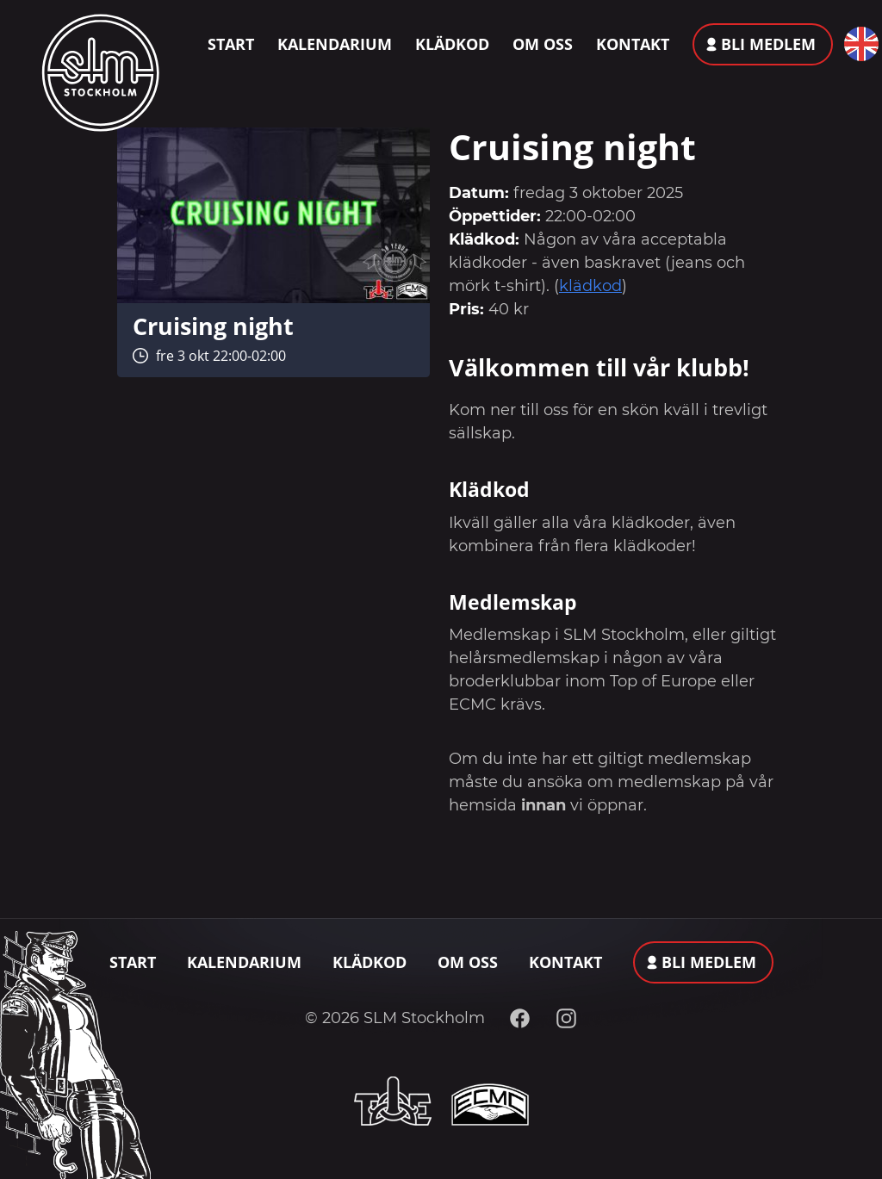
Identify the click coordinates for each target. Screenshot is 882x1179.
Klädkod (452, 44)
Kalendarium (334, 44)
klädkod (590, 285)
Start (231, 44)
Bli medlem (768, 44)
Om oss (542, 44)
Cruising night (213, 326)
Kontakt (632, 44)
